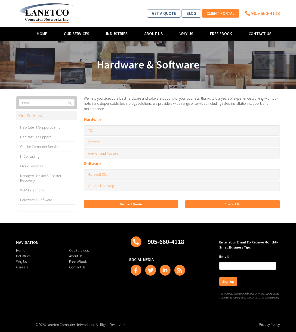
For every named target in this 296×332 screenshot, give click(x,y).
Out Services (79, 250)
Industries (117, 33)
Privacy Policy (269, 324)
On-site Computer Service (40, 146)
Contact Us (260, 33)
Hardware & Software (36, 199)
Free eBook (221, 33)
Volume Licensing (101, 185)
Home (42, 33)
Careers (22, 267)
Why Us (186, 33)
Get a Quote (164, 13)
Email (225, 256)
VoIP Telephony (32, 190)
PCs (90, 130)
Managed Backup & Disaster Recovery (40, 178)
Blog (191, 13)
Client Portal (220, 13)
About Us (153, 33)
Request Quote (131, 204)
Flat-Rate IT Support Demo (40, 127)
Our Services (76, 33)
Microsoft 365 (98, 174)
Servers (93, 141)
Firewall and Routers (103, 153)
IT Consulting (29, 156)
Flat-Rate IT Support (35, 137)
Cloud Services (31, 166)
